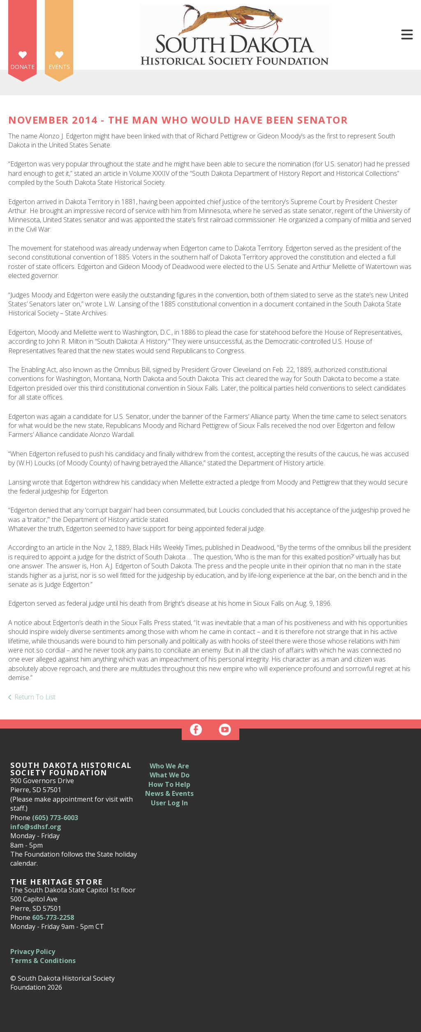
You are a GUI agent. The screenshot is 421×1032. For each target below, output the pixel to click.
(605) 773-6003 (55, 817)
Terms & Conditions (43, 960)
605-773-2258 (53, 917)
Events (59, 67)
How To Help (169, 784)
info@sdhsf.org (35, 826)
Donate (22, 67)
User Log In (169, 802)
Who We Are (169, 765)
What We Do (170, 774)
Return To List (35, 696)
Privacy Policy (32, 951)
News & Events (169, 793)
